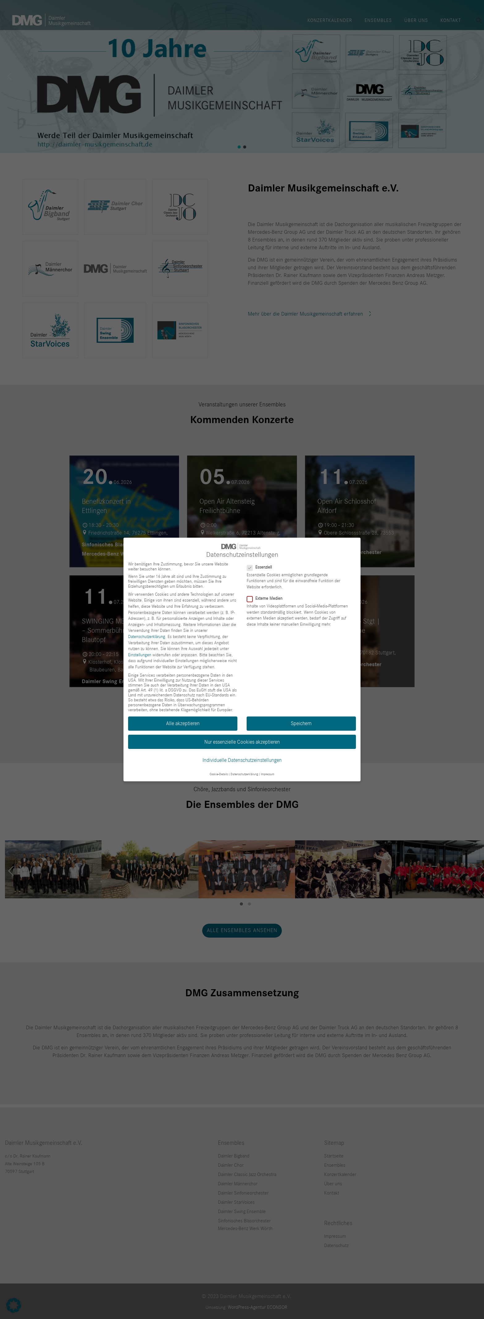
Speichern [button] (301, 723)
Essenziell (262, 567)
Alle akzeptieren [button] (183, 723)
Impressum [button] (267, 774)
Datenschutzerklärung (146, 637)
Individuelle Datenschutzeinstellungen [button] (242, 760)
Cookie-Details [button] (219, 774)
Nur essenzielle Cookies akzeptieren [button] (242, 742)
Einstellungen (139, 655)
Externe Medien (267, 598)
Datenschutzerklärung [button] (244, 774)
